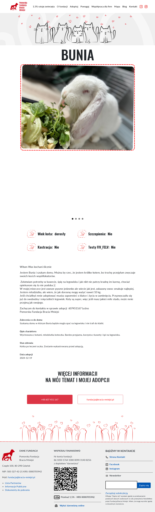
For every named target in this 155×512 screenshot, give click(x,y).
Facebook (112, 464)
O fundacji (62, 6)
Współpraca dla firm (101, 6)
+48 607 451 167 (49, 399)
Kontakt (133, 6)
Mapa (117, 6)
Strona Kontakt (115, 456)
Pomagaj (84, 6)
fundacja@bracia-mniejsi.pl (100, 399)
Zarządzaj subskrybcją (116, 493)
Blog (124, 6)
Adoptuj (74, 6)
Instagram (112, 468)
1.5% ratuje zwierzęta (44, 6)
